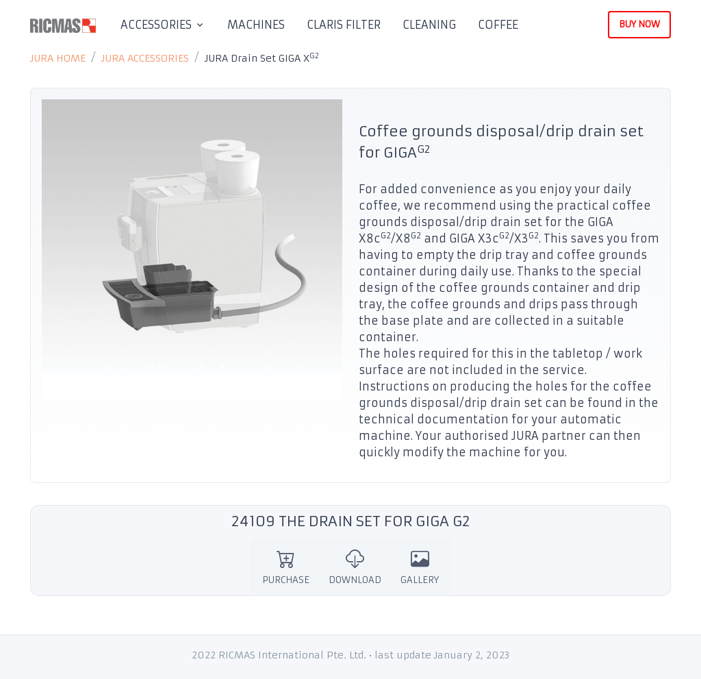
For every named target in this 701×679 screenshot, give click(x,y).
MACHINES (256, 25)
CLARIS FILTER (344, 25)
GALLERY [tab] (419, 567)
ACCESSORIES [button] (156, 25)
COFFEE (498, 25)
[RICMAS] (63, 25)
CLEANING (429, 25)
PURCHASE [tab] (285, 567)
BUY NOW (639, 24)
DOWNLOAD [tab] (355, 567)
